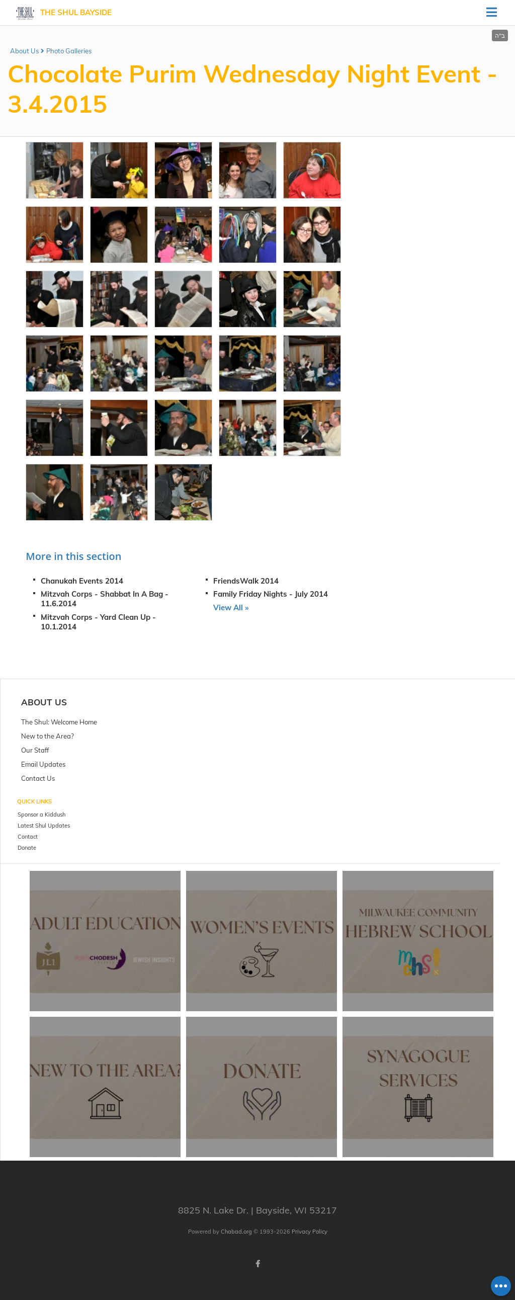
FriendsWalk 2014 (246, 581)
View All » (230, 607)
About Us (24, 51)
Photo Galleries (69, 51)
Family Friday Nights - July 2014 (270, 594)
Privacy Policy (309, 1231)
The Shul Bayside (76, 12)
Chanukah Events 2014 (82, 581)
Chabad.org (236, 1231)
